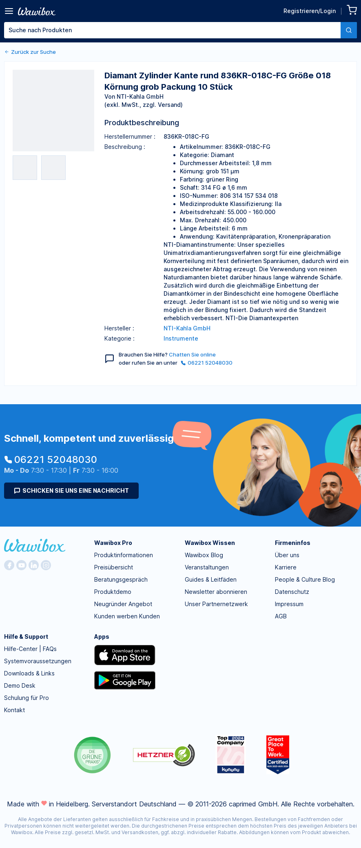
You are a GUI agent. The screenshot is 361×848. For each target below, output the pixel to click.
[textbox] (172, 30)
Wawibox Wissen (210, 542)
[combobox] (180, 30)
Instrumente (181, 338)
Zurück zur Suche (30, 52)
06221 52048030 (207, 362)
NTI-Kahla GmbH (187, 328)
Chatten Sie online (192, 354)
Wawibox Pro (113, 542)
